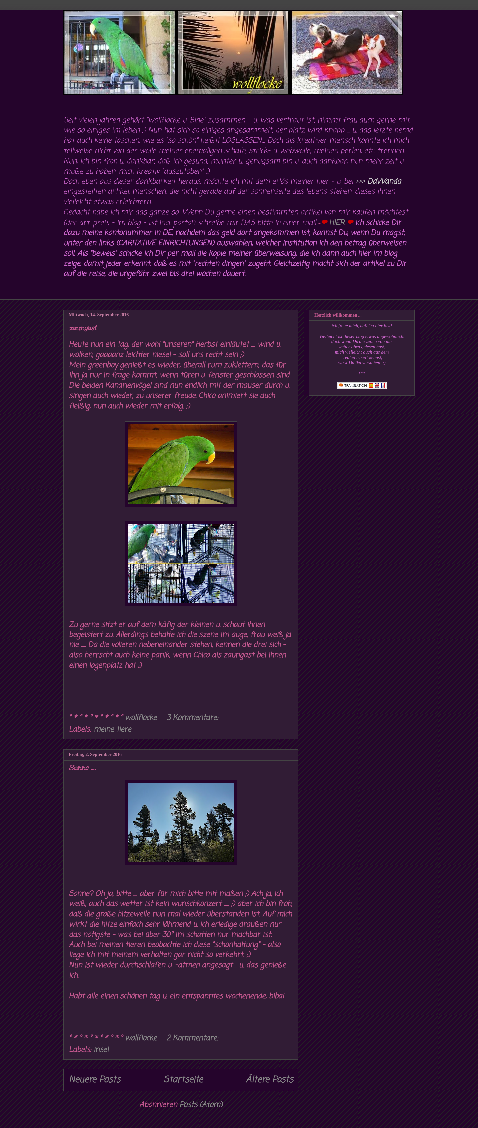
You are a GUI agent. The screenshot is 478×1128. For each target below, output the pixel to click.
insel (100, 1050)
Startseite (183, 1080)
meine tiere (112, 729)
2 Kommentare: (193, 1038)
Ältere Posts (269, 1080)
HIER (336, 223)
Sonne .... (82, 767)
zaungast (82, 328)
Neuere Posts (94, 1080)
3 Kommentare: (193, 718)
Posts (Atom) (200, 1105)
